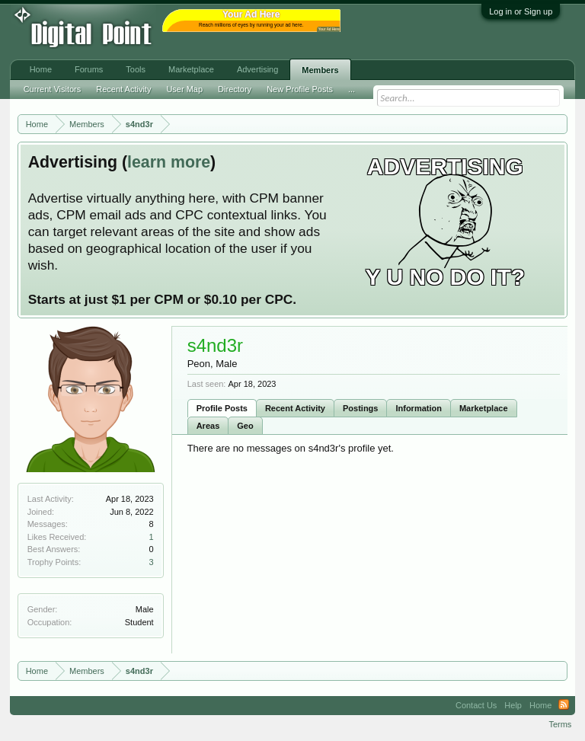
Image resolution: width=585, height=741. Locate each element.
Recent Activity (295, 408)
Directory (234, 89)
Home (41, 69)
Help (513, 705)
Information (418, 408)
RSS (564, 705)
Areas (208, 425)
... (351, 89)
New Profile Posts (300, 89)
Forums (89, 69)
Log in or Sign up (520, 11)
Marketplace (483, 408)
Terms (559, 724)
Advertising (257, 69)
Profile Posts (222, 408)
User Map (184, 89)
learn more (168, 162)
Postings (360, 408)
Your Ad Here (329, 29)
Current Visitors (53, 89)
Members (320, 70)
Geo (245, 425)
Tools (135, 69)
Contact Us (476, 705)
